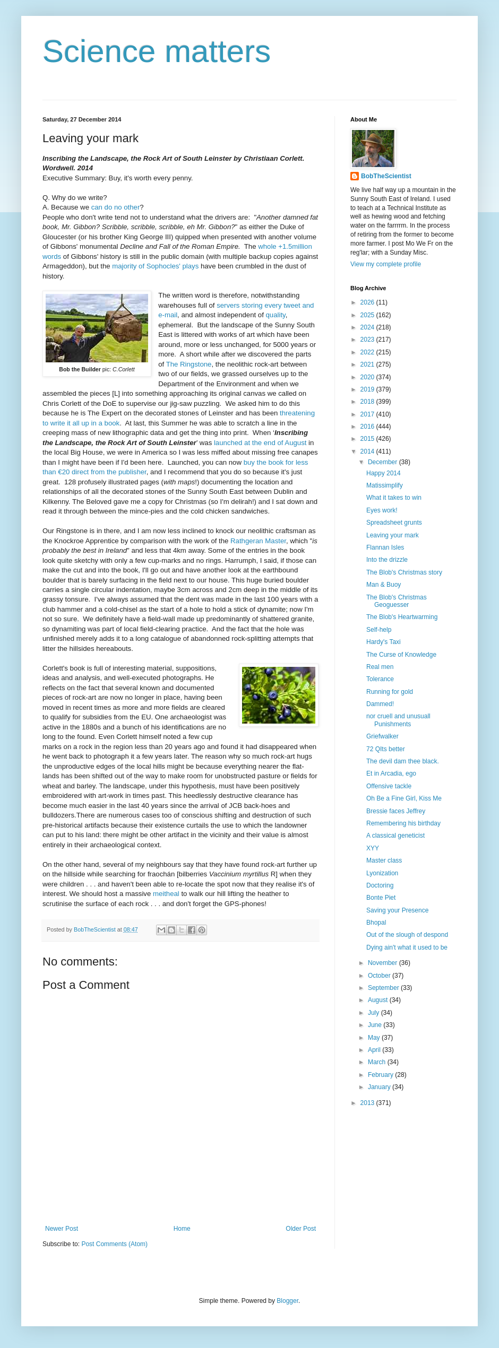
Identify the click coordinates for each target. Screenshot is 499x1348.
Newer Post (61, 1228)
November (383, 963)
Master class (384, 860)
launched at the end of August (260, 443)
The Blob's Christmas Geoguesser (396, 601)
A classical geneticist (395, 835)
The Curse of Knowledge (401, 654)
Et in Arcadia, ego (391, 773)
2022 (368, 352)
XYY (372, 848)
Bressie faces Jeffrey (395, 811)
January (380, 1087)
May (375, 1037)
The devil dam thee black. (402, 761)
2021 (368, 364)
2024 (368, 327)
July (374, 1012)
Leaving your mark (392, 535)
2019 (368, 389)
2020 (368, 377)
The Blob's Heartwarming (401, 617)
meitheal (166, 894)
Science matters (156, 51)
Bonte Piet (380, 897)
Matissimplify (384, 485)
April (375, 1050)
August (379, 1000)
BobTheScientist (386, 176)
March (378, 1062)
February (381, 1075)
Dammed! (380, 704)
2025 (368, 315)
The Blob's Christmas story (404, 572)
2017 (368, 414)
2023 (368, 339)
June (375, 1025)
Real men (379, 667)
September (384, 988)
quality (276, 315)
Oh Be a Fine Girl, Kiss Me (404, 798)
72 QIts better (385, 749)
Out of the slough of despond (407, 934)
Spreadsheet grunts (394, 522)
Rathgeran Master (258, 541)
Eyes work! (382, 510)
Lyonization (382, 873)
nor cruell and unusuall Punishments (398, 719)
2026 (368, 302)
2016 (368, 426)
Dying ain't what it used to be (407, 947)
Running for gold (389, 691)
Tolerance (380, 679)
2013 (368, 1103)
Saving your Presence (397, 910)
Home (182, 1228)
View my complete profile (385, 264)
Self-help (378, 629)
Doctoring (379, 885)
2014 (368, 451)
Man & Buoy (383, 584)
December (383, 462)
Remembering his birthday (403, 823)
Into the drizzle (387, 559)
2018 (368, 401)
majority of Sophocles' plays (155, 266)
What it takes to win (393, 497)
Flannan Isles (385, 547)
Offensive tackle (388, 786)
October (380, 975)
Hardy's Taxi (383, 642)
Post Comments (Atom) (114, 1244)
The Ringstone (189, 364)
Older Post (301, 1228)
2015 (368, 438)
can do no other (115, 207)
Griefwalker (382, 736)
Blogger (287, 1300)
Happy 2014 (383, 473)
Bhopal (376, 922)
